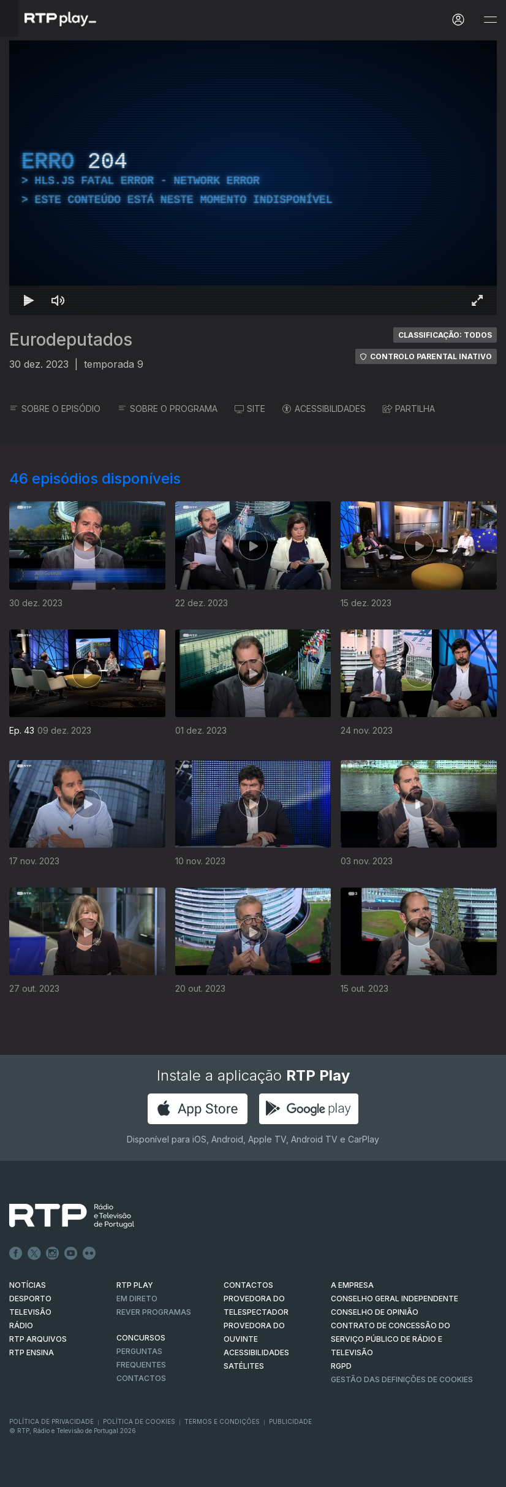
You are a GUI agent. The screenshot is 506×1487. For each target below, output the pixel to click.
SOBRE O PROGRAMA (167, 408)
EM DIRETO (136, 1298)
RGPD (341, 1366)
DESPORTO (30, 1298)
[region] (253, 177)
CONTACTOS (248, 1285)
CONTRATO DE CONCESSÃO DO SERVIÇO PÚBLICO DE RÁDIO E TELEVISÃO (390, 1339)
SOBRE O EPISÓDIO (54, 408)
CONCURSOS (140, 1337)
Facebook (16, 1253)
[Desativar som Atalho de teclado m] (58, 300)
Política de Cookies (139, 1421)
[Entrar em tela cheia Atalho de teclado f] (477, 300)
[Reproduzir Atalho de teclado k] (28, 300)
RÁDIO (21, 1325)
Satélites (244, 1366)
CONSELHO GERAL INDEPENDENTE (394, 1298)
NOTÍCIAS (27, 1285)
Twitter (34, 1253)
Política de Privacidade (51, 1421)
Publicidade (290, 1421)
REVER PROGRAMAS (153, 1312)
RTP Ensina (31, 1352)
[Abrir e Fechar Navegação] (490, 20)
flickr (89, 1253)
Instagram (52, 1253)
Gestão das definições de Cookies (402, 1379)
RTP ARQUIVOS (38, 1339)
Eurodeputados (70, 339)
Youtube (71, 1253)
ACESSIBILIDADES (324, 408)
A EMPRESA (352, 1285)
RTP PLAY (134, 1285)
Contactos (141, 1378)
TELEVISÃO (30, 1312)
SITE (250, 408)
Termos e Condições (222, 1421)
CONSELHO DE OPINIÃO (374, 1312)
